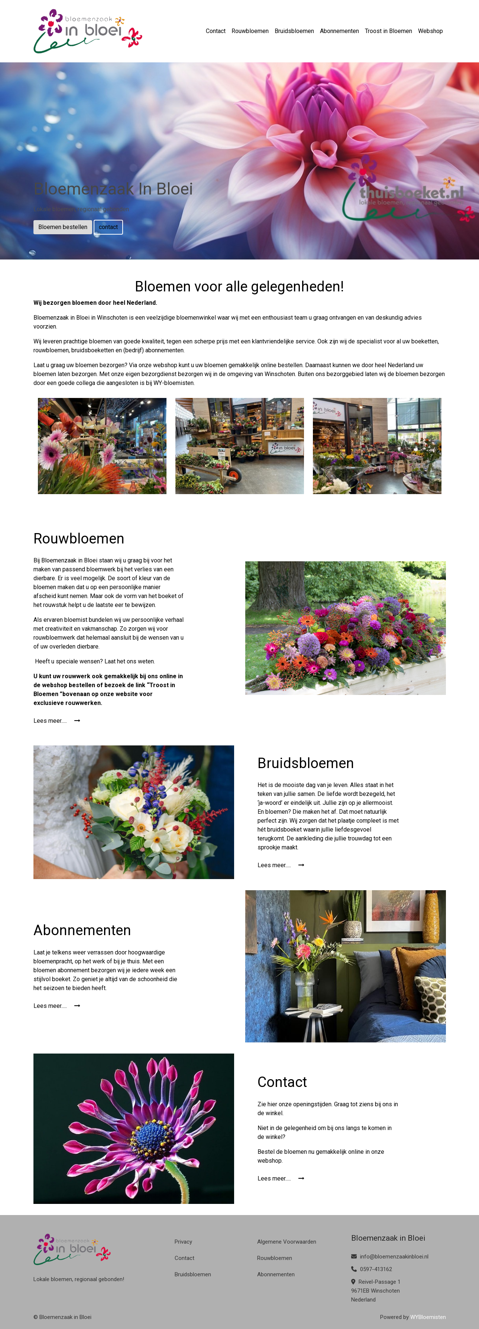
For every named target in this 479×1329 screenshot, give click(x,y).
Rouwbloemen (250, 31)
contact (108, 227)
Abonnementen (339, 31)
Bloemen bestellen (62, 227)
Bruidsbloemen (294, 31)
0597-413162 (371, 1269)
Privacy (183, 1241)
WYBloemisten (428, 1317)
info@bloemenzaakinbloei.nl (389, 1256)
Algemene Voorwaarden (286, 1241)
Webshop (430, 31)
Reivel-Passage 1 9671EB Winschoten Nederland (376, 1291)
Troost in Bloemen (388, 31)
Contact (216, 31)
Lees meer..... (56, 720)
